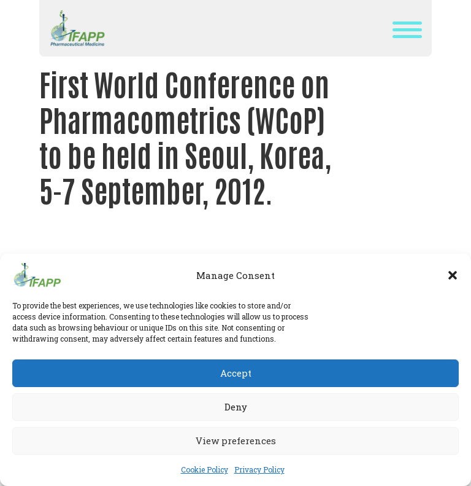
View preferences (236, 440)
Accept (235, 373)
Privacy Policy (259, 469)
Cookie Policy (204, 469)
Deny (235, 407)
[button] (452, 275)
